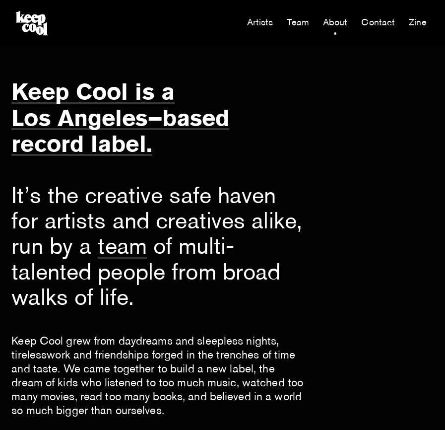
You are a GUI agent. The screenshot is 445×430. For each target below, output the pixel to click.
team (122, 248)
